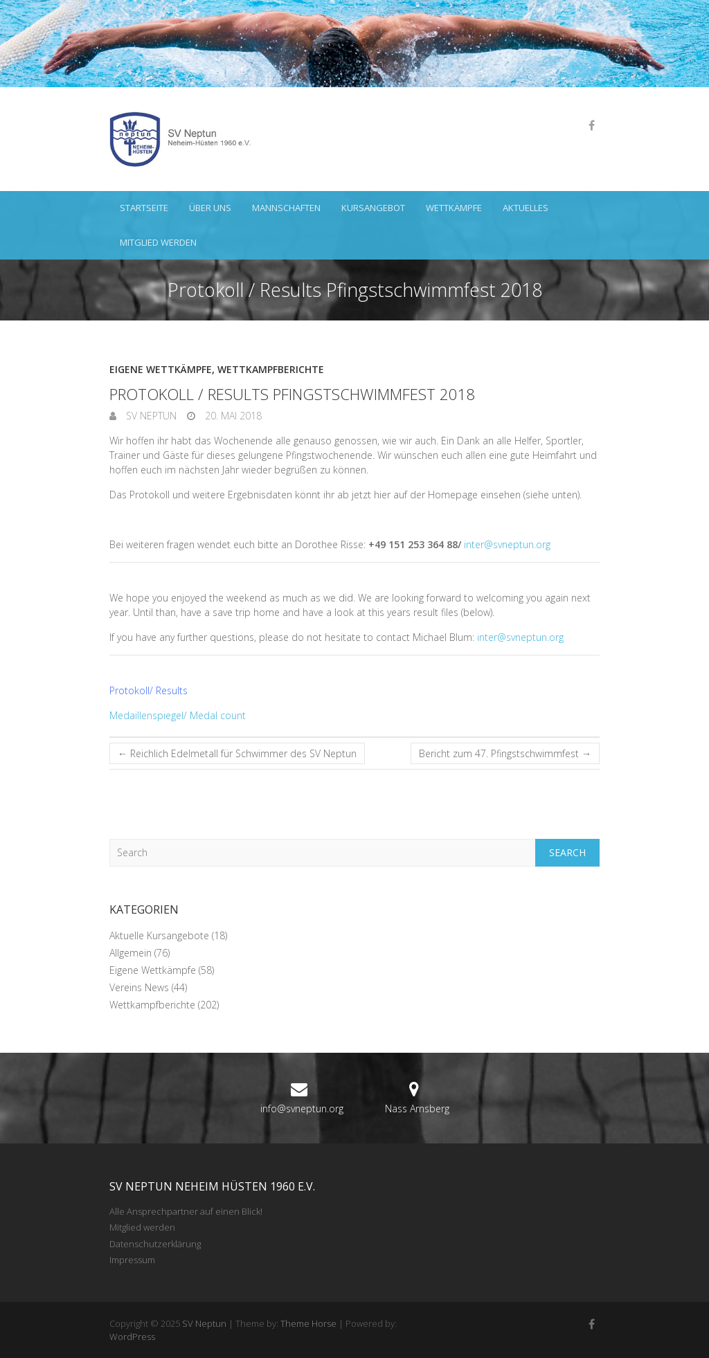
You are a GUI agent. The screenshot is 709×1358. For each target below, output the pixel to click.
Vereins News (139, 987)
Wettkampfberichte (270, 369)
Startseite (144, 207)
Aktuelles (525, 207)
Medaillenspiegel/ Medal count (177, 715)
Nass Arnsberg (417, 1108)
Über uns (210, 207)
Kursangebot (373, 207)
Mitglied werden (158, 242)
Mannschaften (286, 207)
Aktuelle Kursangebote (159, 935)
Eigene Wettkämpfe (160, 369)
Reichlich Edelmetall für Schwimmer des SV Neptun (237, 753)
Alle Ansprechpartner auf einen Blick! (185, 1211)
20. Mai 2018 (232, 415)
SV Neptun (150, 415)
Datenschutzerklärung (155, 1244)
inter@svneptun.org (507, 544)
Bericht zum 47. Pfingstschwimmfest (505, 753)
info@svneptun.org (301, 1108)
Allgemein (130, 952)
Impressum (132, 1259)
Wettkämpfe (454, 207)
